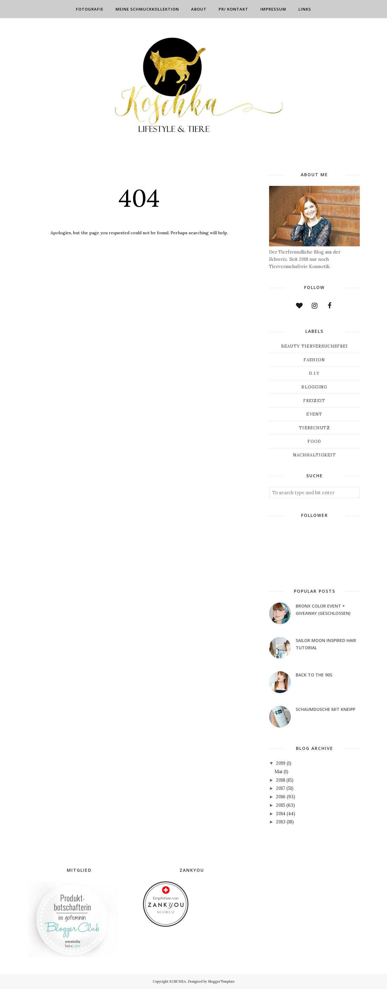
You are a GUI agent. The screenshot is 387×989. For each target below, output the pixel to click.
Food (314, 441)
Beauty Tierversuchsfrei (314, 346)
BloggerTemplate (221, 981)
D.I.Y (314, 373)
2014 (280, 813)
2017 (280, 788)
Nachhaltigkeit (314, 455)
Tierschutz (314, 427)
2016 (280, 796)
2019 (280, 763)
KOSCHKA (177, 981)
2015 (280, 805)
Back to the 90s (314, 675)
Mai (278, 771)
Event (314, 414)
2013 (280, 822)
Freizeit (314, 400)
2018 (280, 780)
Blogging (314, 387)
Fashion (314, 359)
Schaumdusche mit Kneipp (325, 709)
